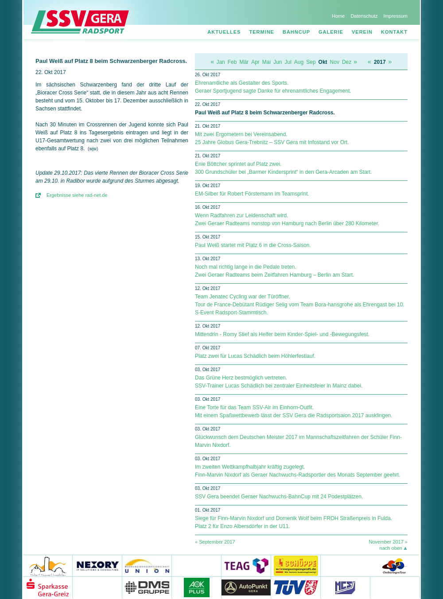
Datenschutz (363, 16)
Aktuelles (224, 32)
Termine (261, 32)
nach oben (391, 548)
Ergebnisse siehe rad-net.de (77, 195)
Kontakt (394, 32)
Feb (232, 62)
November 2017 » (388, 541)
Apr (255, 62)
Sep (310, 62)
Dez (346, 62)
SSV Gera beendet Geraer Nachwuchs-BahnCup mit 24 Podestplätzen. (279, 496)
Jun (277, 62)
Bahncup (296, 32)
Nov (334, 62)
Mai (266, 62)
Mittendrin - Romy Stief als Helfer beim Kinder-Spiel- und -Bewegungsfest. (282, 334)
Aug (298, 62)
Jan (220, 62)
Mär (244, 62)
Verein (362, 32)
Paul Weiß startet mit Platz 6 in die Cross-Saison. (253, 245)
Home (338, 16)
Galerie (331, 32)
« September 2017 (215, 541)
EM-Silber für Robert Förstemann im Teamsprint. (252, 194)
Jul (288, 62)
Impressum (396, 16)
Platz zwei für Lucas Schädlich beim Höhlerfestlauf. (255, 356)
